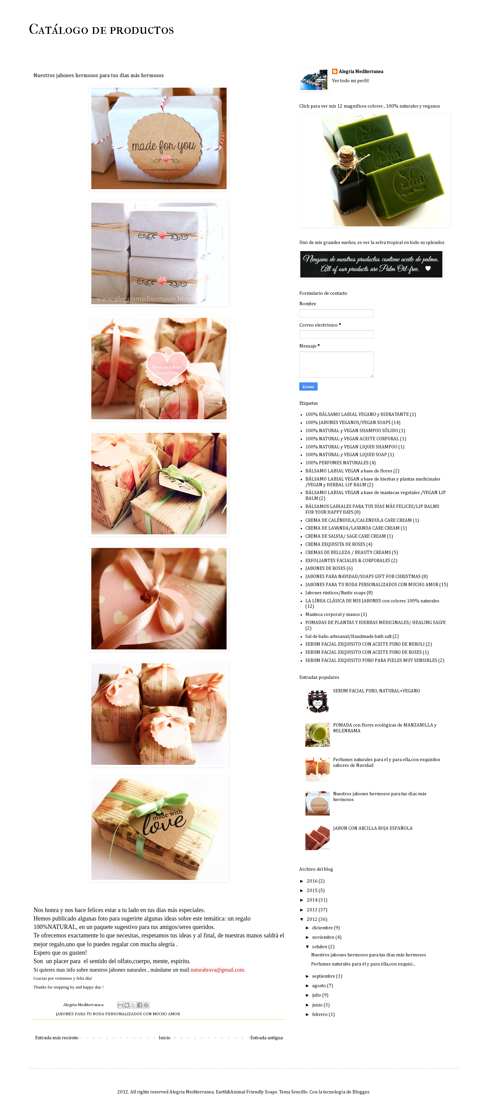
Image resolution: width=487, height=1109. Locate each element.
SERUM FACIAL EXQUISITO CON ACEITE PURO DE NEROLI (365, 644)
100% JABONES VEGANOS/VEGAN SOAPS (348, 422)
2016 (313, 881)
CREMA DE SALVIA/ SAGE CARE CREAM (345, 536)
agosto (319, 985)
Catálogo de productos (101, 29)
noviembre (323, 937)
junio (318, 1005)
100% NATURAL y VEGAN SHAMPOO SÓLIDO (351, 430)
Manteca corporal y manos (332, 614)
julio (317, 995)
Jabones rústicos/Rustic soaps (335, 593)
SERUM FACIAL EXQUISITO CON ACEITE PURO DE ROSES (363, 652)
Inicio (164, 1038)
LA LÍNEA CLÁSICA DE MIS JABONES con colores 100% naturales (372, 601)
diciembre (323, 928)
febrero (320, 1014)
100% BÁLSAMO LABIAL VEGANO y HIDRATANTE (357, 414)
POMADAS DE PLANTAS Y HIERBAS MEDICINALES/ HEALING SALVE (375, 622)
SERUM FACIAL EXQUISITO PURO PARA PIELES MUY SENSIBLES (371, 660)
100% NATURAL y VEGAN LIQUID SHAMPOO (351, 447)
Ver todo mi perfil (350, 81)
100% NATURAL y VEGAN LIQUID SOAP (346, 454)
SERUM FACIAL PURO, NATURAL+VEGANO (376, 691)
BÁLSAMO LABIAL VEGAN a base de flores (348, 471)
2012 (313, 919)
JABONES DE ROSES (325, 568)
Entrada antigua (266, 1038)
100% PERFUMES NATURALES (337, 463)
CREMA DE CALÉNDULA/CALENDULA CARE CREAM (358, 520)
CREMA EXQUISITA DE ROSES (335, 544)
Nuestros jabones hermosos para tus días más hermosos (368, 955)
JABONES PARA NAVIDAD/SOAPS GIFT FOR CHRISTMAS (363, 576)
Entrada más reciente (56, 1038)
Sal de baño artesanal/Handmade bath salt (348, 636)
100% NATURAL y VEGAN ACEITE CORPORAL (352, 439)
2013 (313, 910)
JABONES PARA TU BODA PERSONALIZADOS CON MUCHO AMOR (118, 1014)
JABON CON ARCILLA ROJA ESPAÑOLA (373, 828)
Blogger (360, 1092)
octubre (320, 947)
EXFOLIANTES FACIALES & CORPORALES (347, 560)
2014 (313, 900)
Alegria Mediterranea (361, 71)
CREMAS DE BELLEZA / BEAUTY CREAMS (348, 552)
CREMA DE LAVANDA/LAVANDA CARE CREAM (352, 528)
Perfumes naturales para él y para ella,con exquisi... (363, 964)
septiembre (324, 976)
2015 (313, 890)
